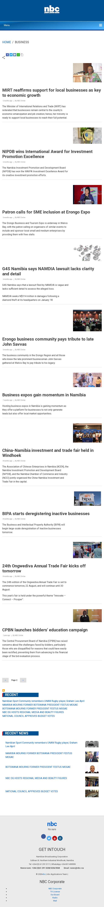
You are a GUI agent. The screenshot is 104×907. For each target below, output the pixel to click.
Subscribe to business (3, 690)
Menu (7, 25)
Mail (55, 901)
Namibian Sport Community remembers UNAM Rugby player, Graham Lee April (43, 701)
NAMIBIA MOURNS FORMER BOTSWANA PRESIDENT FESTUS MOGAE (40, 704)
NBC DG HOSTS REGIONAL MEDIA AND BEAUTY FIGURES (33, 712)
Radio (55, 898)
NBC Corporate (55, 888)
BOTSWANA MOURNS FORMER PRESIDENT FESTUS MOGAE (34, 708)
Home (6, 42)
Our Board (55, 895)
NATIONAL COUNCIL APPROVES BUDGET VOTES (28, 716)
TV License (55, 891)
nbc (52, 824)
